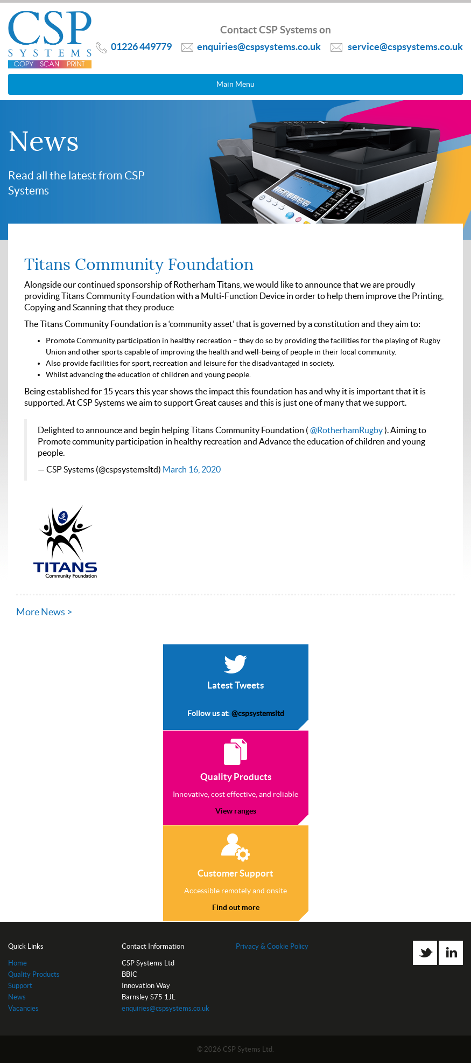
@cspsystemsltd (257, 713)
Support (20, 986)
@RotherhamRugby (346, 430)
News (17, 997)
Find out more (235, 907)
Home (17, 963)
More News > (44, 611)
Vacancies (23, 1008)
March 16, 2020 (192, 469)
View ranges (235, 811)
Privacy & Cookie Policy (272, 946)
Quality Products (34, 974)
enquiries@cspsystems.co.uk (165, 1008)
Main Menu (235, 84)
